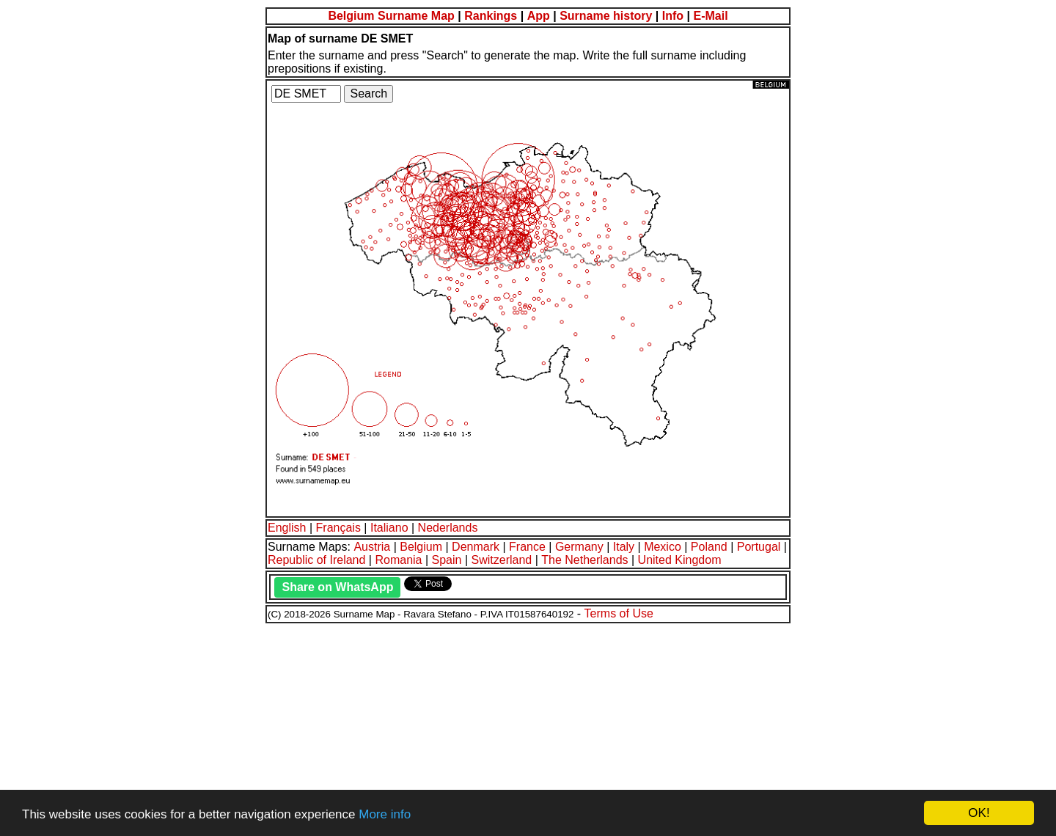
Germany (579, 546)
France (527, 546)
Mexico (662, 546)
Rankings (490, 16)
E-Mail (710, 16)
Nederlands (448, 527)
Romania (398, 560)
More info (385, 814)
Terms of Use (618, 613)
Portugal (759, 546)
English (287, 527)
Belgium (421, 546)
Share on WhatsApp (337, 587)
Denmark (475, 546)
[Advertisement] (446, 727)
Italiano (389, 527)
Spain (447, 560)
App (538, 16)
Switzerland (502, 560)
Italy (623, 546)
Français (338, 527)
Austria (371, 546)
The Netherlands (584, 560)
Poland (709, 546)
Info (672, 16)
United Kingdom (680, 560)
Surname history (606, 16)
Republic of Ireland (316, 560)
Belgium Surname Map (391, 16)
